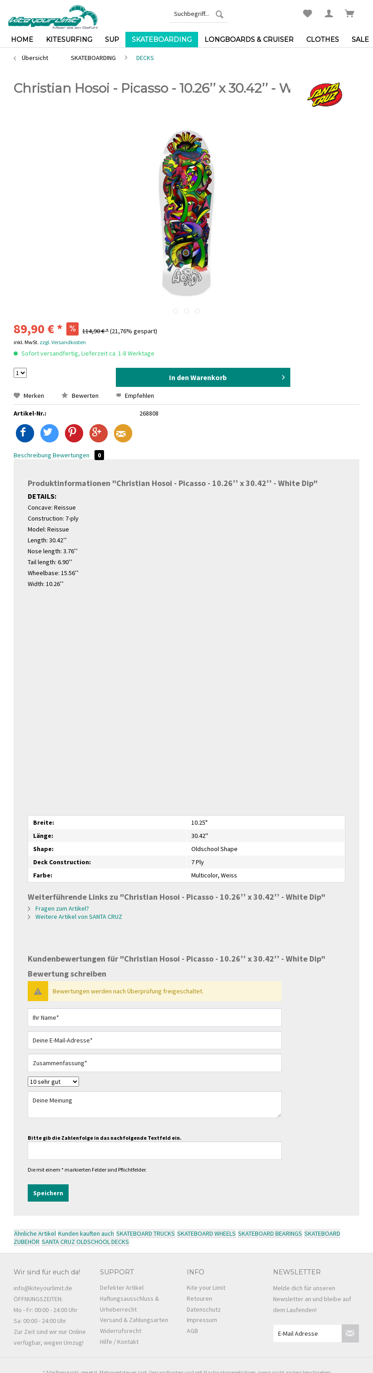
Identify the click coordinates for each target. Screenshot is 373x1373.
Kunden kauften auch (86, 1233)
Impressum (202, 1320)
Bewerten (80, 395)
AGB (192, 1331)
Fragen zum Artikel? (58, 908)
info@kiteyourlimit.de (43, 1288)
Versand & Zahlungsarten (134, 1320)
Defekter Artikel (122, 1287)
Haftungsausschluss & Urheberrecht (129, 1303)
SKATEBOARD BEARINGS (270, 1233)
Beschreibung (32, 455)
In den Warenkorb (227, 376)
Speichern (48, 1193)
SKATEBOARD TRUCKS (145, 1233)
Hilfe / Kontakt (119, 1342)
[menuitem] (199, 14)
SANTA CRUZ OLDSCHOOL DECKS (85, 1242)
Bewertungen (78, 455)
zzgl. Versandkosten (63, 342)
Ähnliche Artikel (35, 1233)
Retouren (199, 1298)
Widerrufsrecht (120, 1331)
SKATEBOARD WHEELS (206, 1233)
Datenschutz (204, 1309)
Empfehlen (135, 395)
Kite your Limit (206, 1287)
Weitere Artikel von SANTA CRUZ (75, 916)
